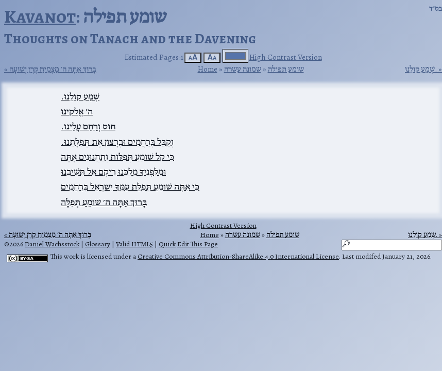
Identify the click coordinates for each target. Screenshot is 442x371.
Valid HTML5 (134, 244)
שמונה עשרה (242, 68)
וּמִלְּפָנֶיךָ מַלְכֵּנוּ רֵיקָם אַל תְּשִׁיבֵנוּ (113, 171)
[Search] (392, 245)
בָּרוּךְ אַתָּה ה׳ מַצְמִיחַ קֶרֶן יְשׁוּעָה (52, 69)
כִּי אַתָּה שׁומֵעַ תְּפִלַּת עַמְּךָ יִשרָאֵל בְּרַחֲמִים (130, 186)
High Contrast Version (285, 57)
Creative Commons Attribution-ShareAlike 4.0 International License (238, 256)
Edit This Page (197, 244)
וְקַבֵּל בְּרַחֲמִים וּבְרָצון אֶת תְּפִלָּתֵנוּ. (117, 142)
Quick (167, 244)
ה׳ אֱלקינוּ (77, 111)
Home (207, 68)
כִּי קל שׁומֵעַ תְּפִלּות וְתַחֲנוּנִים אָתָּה (117, 156)
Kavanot (40, 16)
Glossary (97, 244)
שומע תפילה (286, 68)
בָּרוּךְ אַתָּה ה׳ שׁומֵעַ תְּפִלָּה (104, 202)
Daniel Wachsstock (52, 244)
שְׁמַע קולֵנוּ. (421, 69)
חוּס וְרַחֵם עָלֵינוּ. (88, 126)
